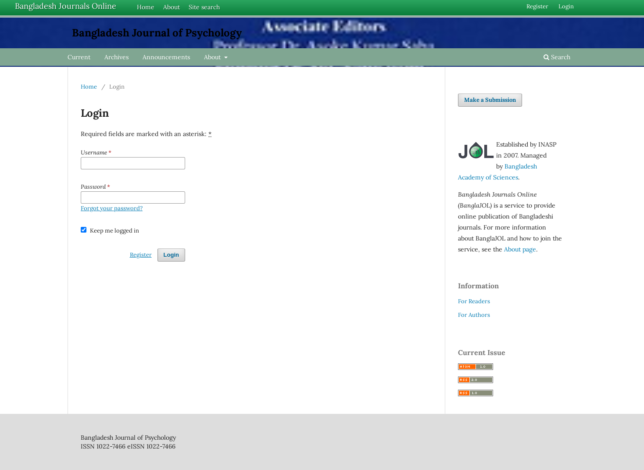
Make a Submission (490, 100)
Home (145, 7)
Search (557, 57)
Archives (116, 57)
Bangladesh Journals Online (65, 6)
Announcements (166, 57)
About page (520, 249)
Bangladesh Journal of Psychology (157, 32)
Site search (204, 7)
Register (537, 6)
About (171, 7)
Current (79, 57)
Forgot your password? (112, 208)
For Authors (474, 315)
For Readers (474, 301)
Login (566, 6)
